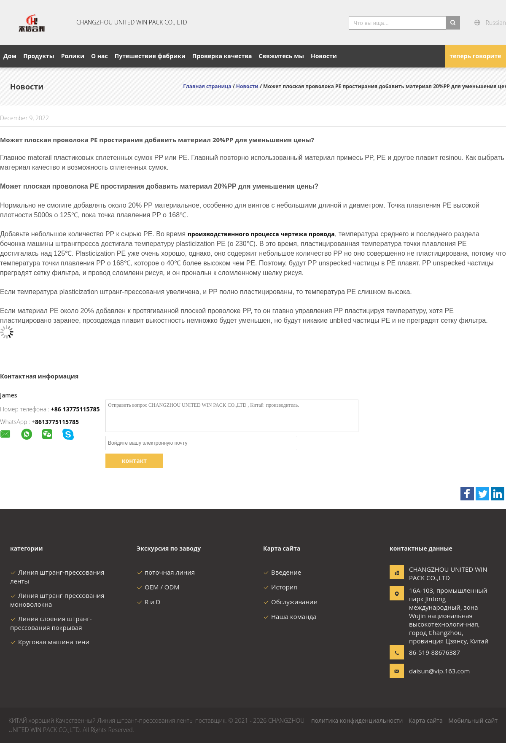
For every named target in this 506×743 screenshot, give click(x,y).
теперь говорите (475, 56)
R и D (148, 601)
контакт (134, 461)
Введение (282, 572)
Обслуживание (290, 601)
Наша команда (290, 616)
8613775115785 (57, 422)
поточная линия (166, 572)
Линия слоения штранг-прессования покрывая (51, 623)
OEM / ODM (158, 587)
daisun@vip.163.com (435, 671)
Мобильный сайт (473, 720)
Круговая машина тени (49, 642)
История (280, 587)
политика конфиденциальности (357, 720)
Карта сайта (426, 720)
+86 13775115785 (75, 409)
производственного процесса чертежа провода (261, 234)
